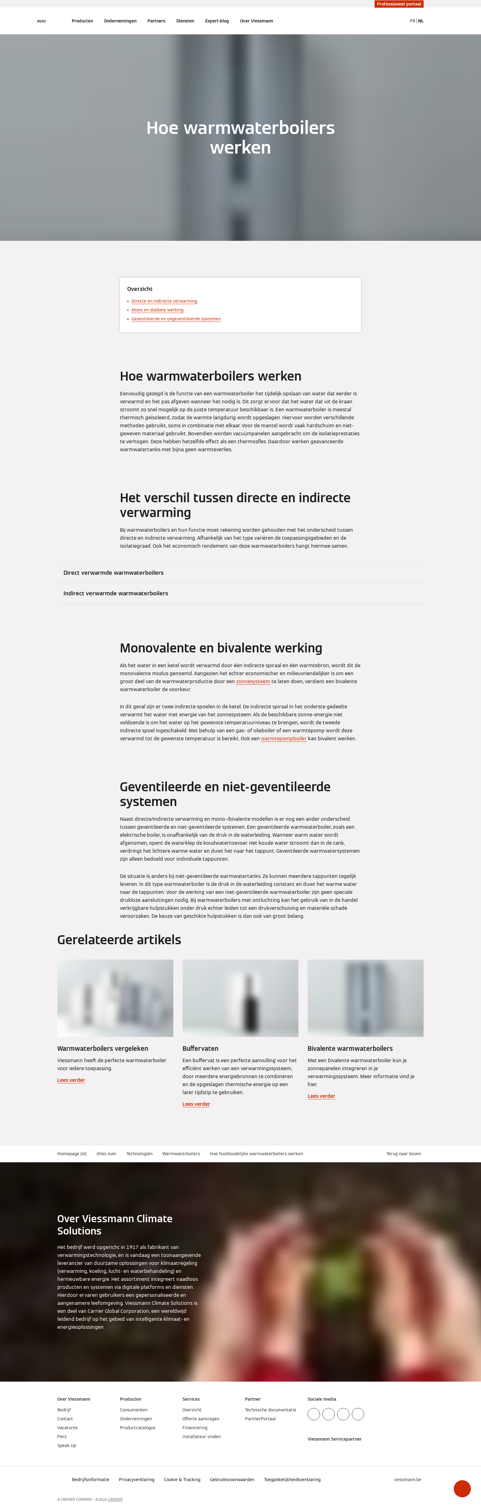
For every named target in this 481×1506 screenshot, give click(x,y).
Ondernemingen (120, 21)
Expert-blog (217, 21)
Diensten (185, 21)
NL (421, 21)
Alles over (107, 1153)
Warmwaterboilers (181, 1153)
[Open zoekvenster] (400, 21)
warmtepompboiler (284, 738)
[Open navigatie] (41, 21)
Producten (82, 21)
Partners (156, 21)
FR (412, 21)
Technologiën (139, 1153)
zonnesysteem (253, 681)
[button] (462, 1488)
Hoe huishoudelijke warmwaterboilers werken (256, 1153)
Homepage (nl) (72, 1153)
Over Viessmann (256, 21)
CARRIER (115, 1499)
